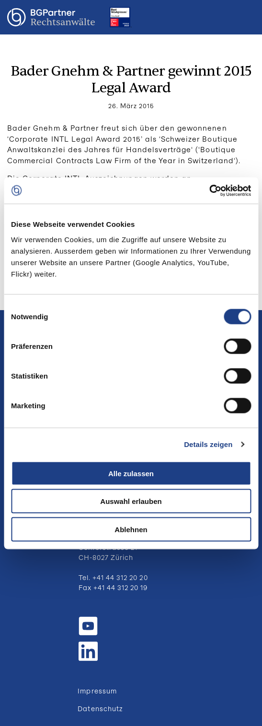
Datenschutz (100, 708)
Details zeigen (208, 444)
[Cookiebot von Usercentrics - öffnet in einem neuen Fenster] (209, 190)
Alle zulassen (131, 473)
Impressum (97, 691)
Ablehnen (130, 529)
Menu (245, 17)
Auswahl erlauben (130, 501)
